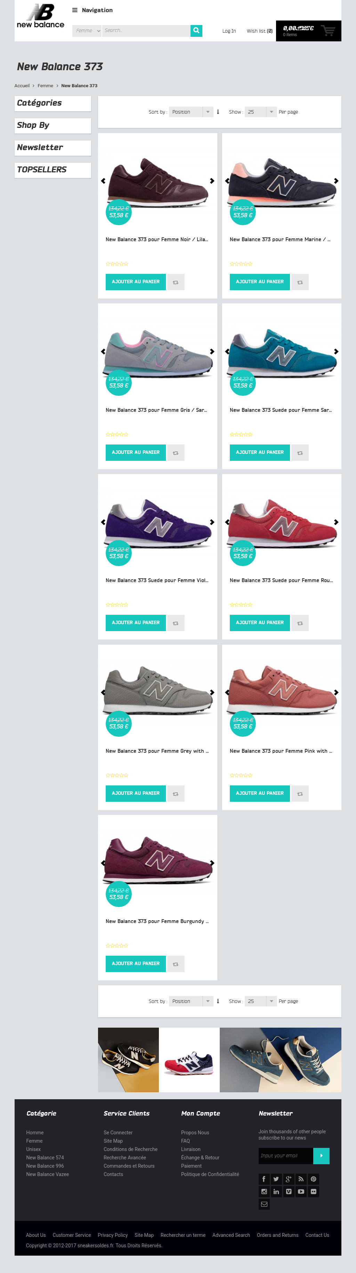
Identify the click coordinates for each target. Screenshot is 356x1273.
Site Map (113, 1141)
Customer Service (72, 1235)
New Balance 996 (45, 1166)
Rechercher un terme (183, 1235)
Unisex (33, 1149)
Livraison (191, 1149)
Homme (35, 1132)
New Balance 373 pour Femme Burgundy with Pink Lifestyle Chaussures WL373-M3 (207, 921)
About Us (36, 1235)
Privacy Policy (113, 1235)
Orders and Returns (278, 1235)
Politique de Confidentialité (210, 1174)
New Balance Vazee (47, 1174)
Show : (236, 112)
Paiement (191, 1166)
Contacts (113, 1174)
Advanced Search (231, 1235)
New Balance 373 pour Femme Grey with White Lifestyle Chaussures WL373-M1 (202, 751)
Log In (229, 31)
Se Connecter (118, 1132)
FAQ (185, 1141)
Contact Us (318, 1235)
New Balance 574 (45, 1157)
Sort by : (158, 112)
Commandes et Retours (129, 1166)
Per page (288, 112)
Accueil (22, 85)
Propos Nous (195, 1132)
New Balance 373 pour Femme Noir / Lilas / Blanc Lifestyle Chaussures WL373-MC (206, 239)
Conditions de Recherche (130, 1149)
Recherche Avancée (125, 1157)
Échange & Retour (200, 1157)
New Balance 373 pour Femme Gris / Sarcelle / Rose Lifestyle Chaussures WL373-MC (209, 410)
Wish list (256, 31)
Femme (45, 85)
